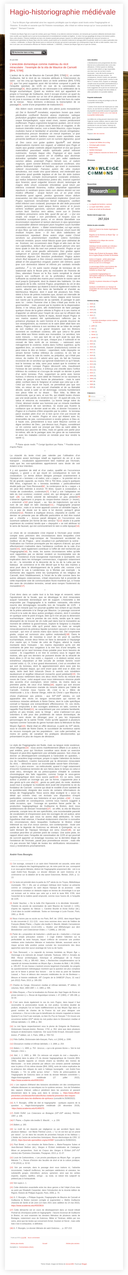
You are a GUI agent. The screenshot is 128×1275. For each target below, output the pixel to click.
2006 (91, 384)
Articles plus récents (17, 1243)
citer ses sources (98, 133)
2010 (91, 373)
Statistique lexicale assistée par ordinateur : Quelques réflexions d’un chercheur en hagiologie (103, 247)
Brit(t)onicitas (93, 147)
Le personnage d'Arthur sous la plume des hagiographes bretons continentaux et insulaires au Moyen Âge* (103, 268)
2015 (91, 358)
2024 (91, 310)
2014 (91, 361)
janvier (93, 337)
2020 (91, 344)
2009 (91, 376)
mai (92, 329)
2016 (91, 355)
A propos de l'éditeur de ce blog (99, 142)
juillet (93, 326)
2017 (91, 353)
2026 (91, 304)
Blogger (84, 1264)
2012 (91, 367)
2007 (91, 381)
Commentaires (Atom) (26, 1247)
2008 (91, 378)
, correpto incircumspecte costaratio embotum (54, 177)
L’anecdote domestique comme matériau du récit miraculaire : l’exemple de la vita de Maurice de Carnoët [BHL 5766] (43, 67)
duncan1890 (70, 1264)
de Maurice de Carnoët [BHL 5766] (45, 75)
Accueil (44, 1243)
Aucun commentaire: (34, 1237)
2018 (91, 350)
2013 (91, 364)
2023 (91, 312)
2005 (91, 387)
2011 (91, 370)
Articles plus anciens (72, 1243)
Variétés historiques (95, 150)
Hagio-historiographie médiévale (63, 12)
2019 (91, 347)
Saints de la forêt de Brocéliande (100, 209)
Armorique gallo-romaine (97, 145)
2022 (91, 315)
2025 (91, 307)
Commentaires (94, 400)
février (93, 334)
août (93, 318)
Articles (92, 396)
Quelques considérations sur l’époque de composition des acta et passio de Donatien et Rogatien (103, 288)
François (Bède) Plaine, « (35, 924)
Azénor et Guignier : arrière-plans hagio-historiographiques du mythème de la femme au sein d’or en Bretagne (102, 261)
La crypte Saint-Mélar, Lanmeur (99, 207)
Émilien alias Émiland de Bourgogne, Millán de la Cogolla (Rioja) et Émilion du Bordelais (103, 254)
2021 (91, 341)
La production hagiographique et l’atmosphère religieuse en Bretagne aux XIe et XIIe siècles (102, 275)
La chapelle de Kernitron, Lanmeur (100, 204)
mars (93, 332)
